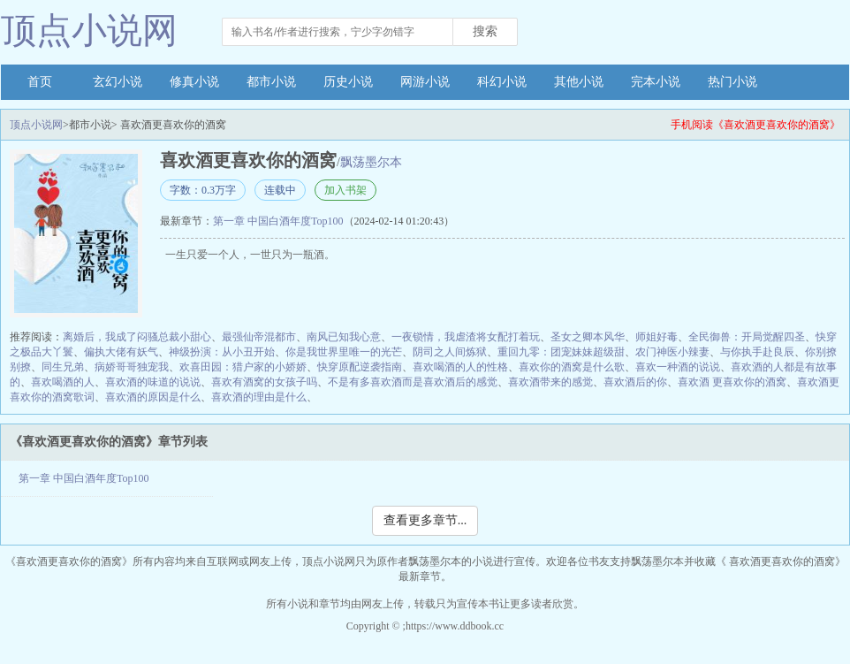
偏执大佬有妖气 (121, 352)
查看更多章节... (425, 520)
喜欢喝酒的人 (63, 382)
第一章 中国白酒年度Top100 (278, 221)
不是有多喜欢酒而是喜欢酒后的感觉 (412, 382)
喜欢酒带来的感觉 (550, 382)
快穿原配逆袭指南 (359, 367)
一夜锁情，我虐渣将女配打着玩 (465, 337)
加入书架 (345, 190)
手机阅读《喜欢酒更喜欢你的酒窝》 (755, 124)
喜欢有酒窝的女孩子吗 (264, 382)
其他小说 (578, 81)
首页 (39, 81)
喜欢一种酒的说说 (677, 367)
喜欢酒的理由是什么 (259, 397)
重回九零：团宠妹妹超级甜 (561, 352)
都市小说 (271, 81)
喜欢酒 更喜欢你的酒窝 (732, 382)
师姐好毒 (656, 337)
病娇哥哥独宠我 (132, 367)
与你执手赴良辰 (757, 352)
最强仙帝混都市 (259, 337)
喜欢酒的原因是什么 (153, 397)
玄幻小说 (117, 81)
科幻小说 (502, 81)
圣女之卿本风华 (587, 337)
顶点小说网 (89, 30)
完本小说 (655, 81)
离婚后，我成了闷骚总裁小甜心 (137, 337)
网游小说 (425, 81)
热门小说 (732, 81)
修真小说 (194, 81)
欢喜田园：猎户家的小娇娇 (243, 367)
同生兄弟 (63, 367)
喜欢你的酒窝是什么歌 (572, 367)
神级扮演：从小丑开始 (222, 352)
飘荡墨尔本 (371, 162)
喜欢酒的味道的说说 (153, 382)
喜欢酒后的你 (635, 382)
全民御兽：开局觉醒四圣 (746, 337)
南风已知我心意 (344, 337)
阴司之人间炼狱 (450, 352)
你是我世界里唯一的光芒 (343, 352)
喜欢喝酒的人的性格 (460, 367)
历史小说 (348, 81)
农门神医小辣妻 (672, 352)
